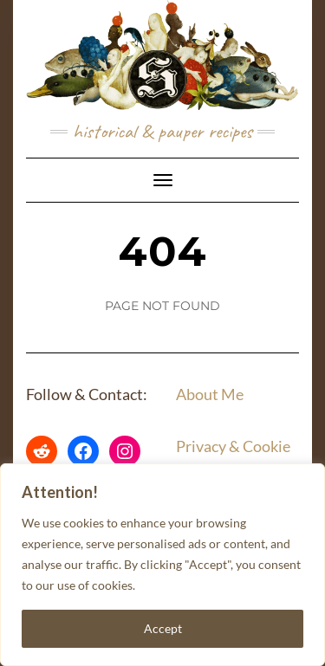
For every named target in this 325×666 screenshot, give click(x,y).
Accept (163, 628)
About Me (210, 394)
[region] (162, 564)
